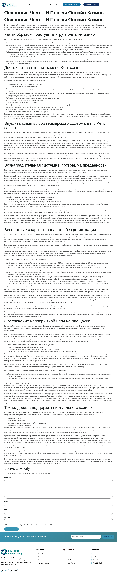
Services (42, 5)
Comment (8, 477)
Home (23, 5)
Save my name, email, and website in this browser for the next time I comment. (34, 525)
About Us (32, 5)
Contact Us (54, 5)
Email (6, 509)
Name (6, 502)
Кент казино (24, 72)
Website (7, 517)
